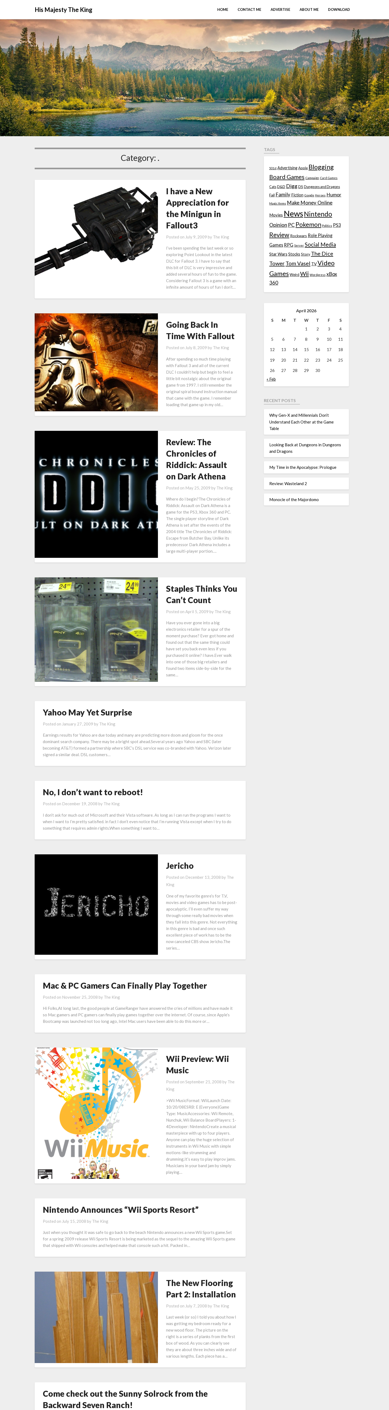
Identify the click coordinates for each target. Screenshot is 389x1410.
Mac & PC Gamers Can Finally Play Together (125, 846)
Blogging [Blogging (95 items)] (321, 167)
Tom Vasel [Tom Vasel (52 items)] (298, 263)
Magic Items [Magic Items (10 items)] (277, 203)
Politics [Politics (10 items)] (327, 225)
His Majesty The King (63, 9)
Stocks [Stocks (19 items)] (294, 254)
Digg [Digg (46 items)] (291, 186)
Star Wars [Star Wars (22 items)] (278, 254)
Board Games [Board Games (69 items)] (286, 176)
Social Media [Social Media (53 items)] (320, 244)
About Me (309, 9)
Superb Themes (231, 1402)
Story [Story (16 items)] (305, 254)
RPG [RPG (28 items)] (288, 245)
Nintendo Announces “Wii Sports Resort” (121, 1025)
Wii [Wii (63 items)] (304, 273)
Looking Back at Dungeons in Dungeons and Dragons (187, 1341)
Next (223, 1278)
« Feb (271, 379)
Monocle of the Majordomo (294, 499)
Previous (61, 1278)
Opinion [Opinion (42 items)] (278, 225)
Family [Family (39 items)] (282, 195)
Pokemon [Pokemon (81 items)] (308, 224)
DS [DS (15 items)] (300, 186)
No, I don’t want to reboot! (93, 680)
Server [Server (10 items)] (299, 245)
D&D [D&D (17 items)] (281, 186)
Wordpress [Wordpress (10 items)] (318, 274)
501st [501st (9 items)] (273, 168)
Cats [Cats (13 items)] (272, 187)
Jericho (141, 753)
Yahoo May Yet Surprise (87, 600)
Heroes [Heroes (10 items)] (320, 195)
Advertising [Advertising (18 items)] (287, 167)
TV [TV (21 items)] (314, 263)
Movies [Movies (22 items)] (276, 214)
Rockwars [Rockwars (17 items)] (298, 235)
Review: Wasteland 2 (288, 483)
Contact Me (249, 9)
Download (339, 9)
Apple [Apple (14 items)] (303, 168)
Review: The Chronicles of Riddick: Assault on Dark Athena (176, 398)
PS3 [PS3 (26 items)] (337, 225)
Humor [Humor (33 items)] (333, 195)
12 (203, 1278)
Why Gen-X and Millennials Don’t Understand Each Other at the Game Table (301, 422)
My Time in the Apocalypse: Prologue (302, 467)
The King (182, 214)
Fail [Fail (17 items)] (272, 195)
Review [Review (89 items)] (279, 234)
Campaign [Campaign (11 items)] (312, 178)
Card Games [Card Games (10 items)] (329, 178)
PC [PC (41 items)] (291, 225)
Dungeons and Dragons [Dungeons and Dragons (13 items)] (322, 187)
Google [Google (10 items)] (309, 195)
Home (222, 9)
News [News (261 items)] (293, 213)
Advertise (280, 9)
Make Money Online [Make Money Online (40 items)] (309, 203)
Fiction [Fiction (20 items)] (297, 194)
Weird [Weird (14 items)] (294, 274)
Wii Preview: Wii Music (171, 919)
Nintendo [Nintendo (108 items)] (318, 214)
